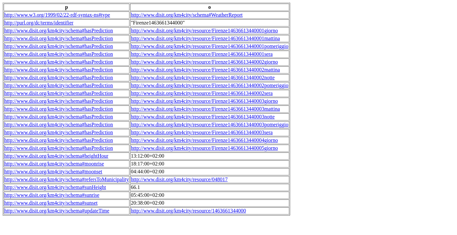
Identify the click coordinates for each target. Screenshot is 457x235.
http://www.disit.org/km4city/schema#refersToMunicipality (66, 179)
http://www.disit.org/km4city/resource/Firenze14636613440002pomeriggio (209, 85)
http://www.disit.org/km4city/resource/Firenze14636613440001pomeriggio (209, 46)
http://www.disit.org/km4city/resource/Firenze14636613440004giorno (204, 140)
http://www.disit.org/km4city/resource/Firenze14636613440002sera (201, 93)
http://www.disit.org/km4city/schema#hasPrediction (58, 30)
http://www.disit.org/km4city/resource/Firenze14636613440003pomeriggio (209, 124)
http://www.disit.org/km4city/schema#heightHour (56, 156)
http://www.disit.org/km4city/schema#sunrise (51, 195)
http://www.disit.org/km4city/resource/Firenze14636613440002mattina (205, 69)
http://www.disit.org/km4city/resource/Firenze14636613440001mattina (205, 38)
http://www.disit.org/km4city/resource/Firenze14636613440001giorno (204, 30)
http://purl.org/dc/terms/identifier (38, 22)
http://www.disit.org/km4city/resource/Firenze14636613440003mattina (205, 109)
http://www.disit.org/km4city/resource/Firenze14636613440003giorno (204, 101)
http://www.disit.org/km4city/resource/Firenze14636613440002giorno (204, 62)
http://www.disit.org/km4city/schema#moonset (53, 171)
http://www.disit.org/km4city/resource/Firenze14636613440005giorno (204, 148)
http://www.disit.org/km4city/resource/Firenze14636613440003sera (201, 132)
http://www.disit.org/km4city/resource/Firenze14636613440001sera (201, 54)
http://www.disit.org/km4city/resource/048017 (179, 179)
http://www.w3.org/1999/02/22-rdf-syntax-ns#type (57, 15)
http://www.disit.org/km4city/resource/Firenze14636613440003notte (202, 116)
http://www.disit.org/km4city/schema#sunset (51, 203)
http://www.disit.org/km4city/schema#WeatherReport (186, 15)
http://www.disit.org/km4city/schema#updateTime (56, 210)
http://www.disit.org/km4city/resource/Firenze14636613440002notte (202, 77)
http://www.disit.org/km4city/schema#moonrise (54, 163)
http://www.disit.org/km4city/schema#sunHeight (55, 187)
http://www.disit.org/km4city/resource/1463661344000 (188, 210)
